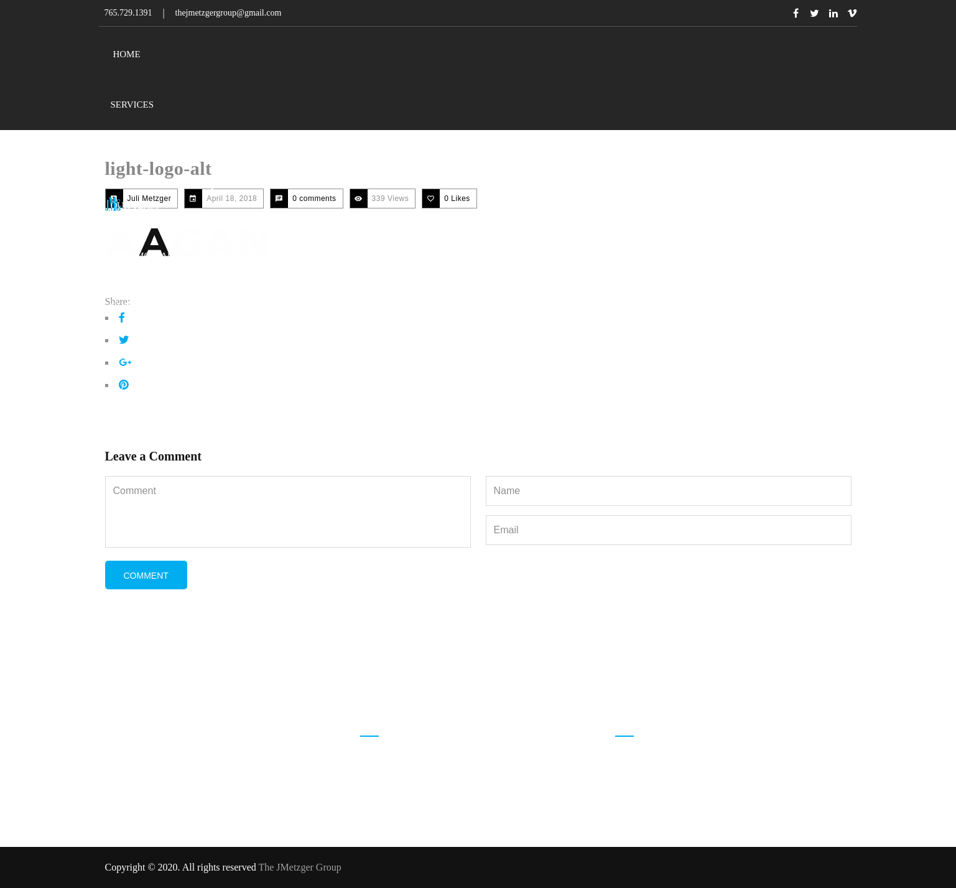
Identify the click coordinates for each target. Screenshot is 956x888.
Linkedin (833, 13)
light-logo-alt (158, 168)
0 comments (314, 198)
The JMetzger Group (299, 867)
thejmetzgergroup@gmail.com (439, 803)
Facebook (796, 13)
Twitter (814, 13)
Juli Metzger (150, 198)
